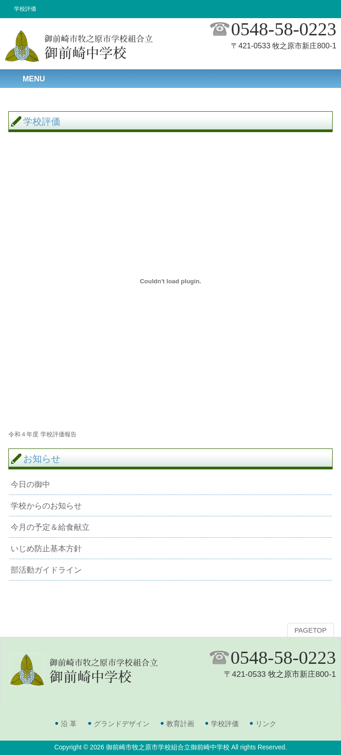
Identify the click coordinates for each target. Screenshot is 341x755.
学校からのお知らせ (46, 505)
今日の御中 (30, 484)
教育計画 (180, 724)
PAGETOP (311, 630)
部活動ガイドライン (46, 570)
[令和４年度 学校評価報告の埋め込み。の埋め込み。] (170, 281)
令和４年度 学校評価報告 (42, 434)
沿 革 (69, 724)
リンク (266, 724)
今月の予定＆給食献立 (50, 527)
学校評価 (225, 724)
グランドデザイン (122, 724)
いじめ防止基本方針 (46, 548)
